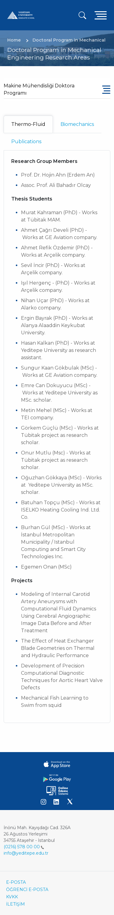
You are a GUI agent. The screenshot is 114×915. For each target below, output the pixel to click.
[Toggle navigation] (101, 15)
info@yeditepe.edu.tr (26, 853)
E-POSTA (16, 882)
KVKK (12, 897)
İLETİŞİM (15, 904)
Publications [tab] (26, 141)
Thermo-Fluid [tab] (28, 124)
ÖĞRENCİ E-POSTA (27, 889)
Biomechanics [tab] (77, 124)
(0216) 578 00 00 (24, 846)
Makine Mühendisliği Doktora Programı (39, 89)
